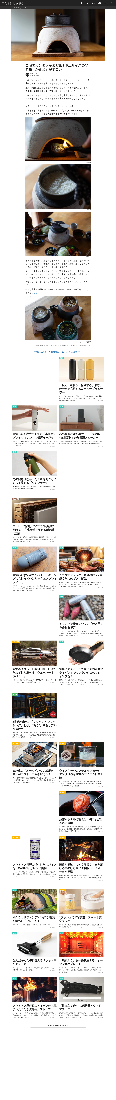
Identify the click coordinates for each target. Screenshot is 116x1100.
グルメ (52, 346)
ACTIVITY (16, 643)
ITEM (61, 359)
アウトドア (65, 346)
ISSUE (15, 695)
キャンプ (58, 346)
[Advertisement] (58, 1069)
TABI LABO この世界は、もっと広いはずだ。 (58, 353)
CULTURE (16, 500)
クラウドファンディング (83, 346)
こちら (35, 293)
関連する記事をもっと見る (58, 1026)
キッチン (73, 346)
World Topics (40, 346)
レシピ (46, 346)
